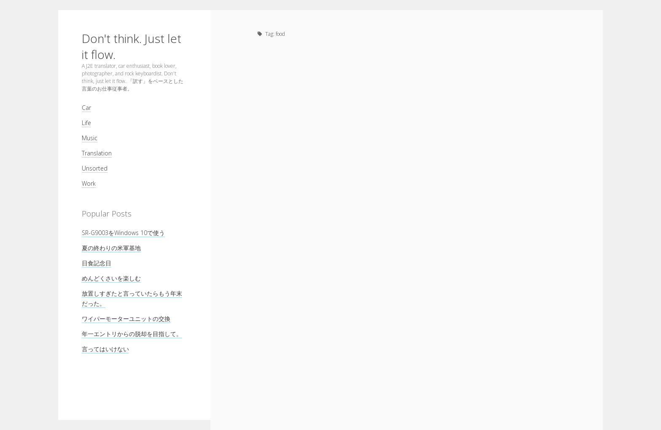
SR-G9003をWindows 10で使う (123, 233)
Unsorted (94, 168)
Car (86, 108)
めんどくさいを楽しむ (111, 278)
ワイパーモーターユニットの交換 (126, 319)
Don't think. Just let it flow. (131, 46)
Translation (97, 153)
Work (89, 183)
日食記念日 (96, 263)
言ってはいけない (105, 349)
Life (86, 123)
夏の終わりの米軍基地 (111, 248)
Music (89, 138)
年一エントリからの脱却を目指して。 (132, 334)
